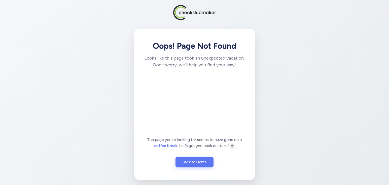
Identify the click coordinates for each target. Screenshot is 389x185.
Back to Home (195, 162)
